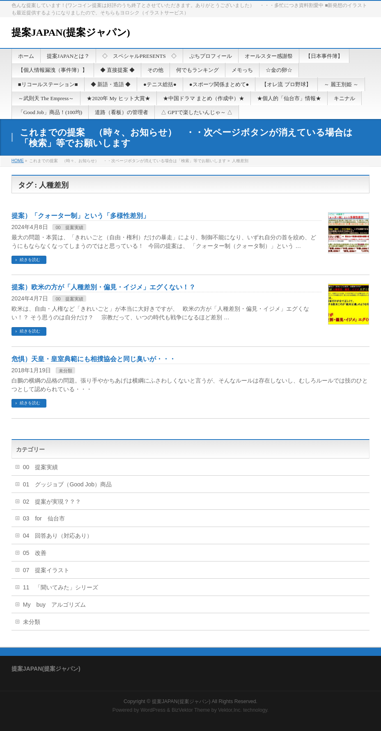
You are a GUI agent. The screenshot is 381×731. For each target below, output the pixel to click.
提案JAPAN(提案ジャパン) (70, 32)
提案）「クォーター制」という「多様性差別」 (80, 215)
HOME (17, 160)
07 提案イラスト (46, 570)
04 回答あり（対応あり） (58, 535)
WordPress (152, 710)
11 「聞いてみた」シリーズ (61, 587)
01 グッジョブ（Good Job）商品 (67, 484)
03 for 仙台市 (44, 518)
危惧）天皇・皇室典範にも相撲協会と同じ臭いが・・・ (93, 358)
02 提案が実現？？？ (52, 501)
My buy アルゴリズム (54, 604)
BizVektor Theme (191, 710)
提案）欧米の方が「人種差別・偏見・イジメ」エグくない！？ (103, 287)
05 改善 (35, 553)
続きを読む (30, 259)
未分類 (65, 370)
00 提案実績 (69, 227)
